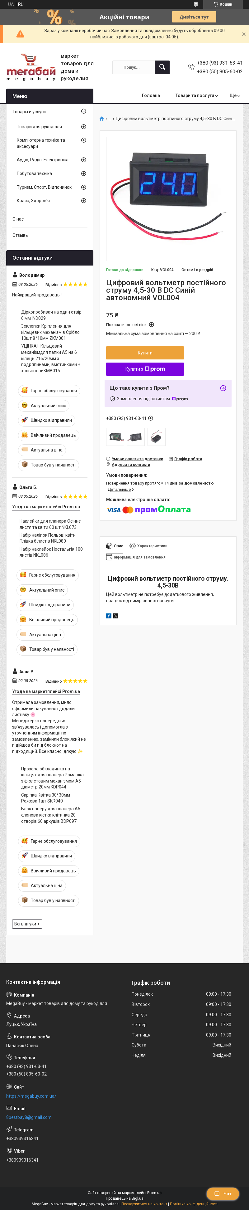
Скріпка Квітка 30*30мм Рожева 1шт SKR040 (45, 798)
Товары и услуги (29, 111)
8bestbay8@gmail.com (29, 1117)
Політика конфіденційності (194, 1204)
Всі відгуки (25, 923)
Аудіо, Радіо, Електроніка (42, 159)
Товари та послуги (195, 95)
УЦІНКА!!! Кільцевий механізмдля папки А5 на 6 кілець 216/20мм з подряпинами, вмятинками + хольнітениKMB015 (50, 358)
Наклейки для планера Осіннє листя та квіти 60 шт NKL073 (50, 524)
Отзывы (20, 235)
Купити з (145, 369)
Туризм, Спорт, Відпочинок (44, 187)
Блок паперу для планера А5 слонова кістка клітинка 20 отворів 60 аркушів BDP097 (50, 814)
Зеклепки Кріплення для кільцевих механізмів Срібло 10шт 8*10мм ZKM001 (50, 332)
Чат (223, 1194)
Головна (151, 95)
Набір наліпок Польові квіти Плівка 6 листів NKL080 (48, 538)
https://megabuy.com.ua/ (31, 1096)
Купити (145, 352)
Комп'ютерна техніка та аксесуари (41, 143)
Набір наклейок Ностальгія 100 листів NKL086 (51, 552)
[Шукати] (162, 67)
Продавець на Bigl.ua (124, 1198)
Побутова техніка (34, 173)
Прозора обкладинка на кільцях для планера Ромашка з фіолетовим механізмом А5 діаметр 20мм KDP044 (52, 778)
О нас (18, 219)
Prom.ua (154, 1193)
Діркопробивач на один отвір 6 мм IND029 (51, 315)
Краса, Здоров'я (33, 200)
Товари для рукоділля (39, 126)
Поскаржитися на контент (144, 1204)
